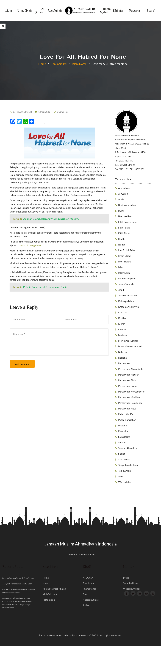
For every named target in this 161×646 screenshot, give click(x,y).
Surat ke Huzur (131, 583)
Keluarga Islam (126, 301)
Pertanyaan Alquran (128, 374)
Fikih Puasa (124, 227)
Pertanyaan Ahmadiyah (130, 369)
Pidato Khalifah (126, 414)
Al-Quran (40, 10)
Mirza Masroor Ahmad (130, 346)
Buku (121, 210)
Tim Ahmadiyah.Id (23, 112)
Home (42, 63)
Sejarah (122, 442)
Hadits (121, 238)
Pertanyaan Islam (127, 385)
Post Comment (22, 363)
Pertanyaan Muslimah (129, 397)
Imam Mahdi (105, 10)
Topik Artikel (59, 63)
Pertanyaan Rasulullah (130, 402)
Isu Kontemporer (127, 278)
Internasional (125, 261)
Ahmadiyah (24, 10)
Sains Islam (124, 436)
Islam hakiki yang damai (29, 245)
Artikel (86, 605)
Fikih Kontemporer (128, 222)
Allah (121, 199)
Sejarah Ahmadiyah (128, 448)
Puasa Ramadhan (127, 419)
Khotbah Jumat (91, 600)
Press (126, 578)
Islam (8, 10)
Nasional (122, 357)
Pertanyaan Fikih (127, 380)
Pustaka (134, 10)
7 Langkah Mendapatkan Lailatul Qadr (17, 584)
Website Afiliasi (131, 589)
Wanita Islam (125, 482)
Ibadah (121, 244)
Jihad (121, 289)
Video (121, 476)
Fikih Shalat (124, 233)
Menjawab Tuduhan (128, 340)
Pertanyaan (124, 363)
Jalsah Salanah (125, 284)
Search (151, 10)
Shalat (121, 453)
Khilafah (119, 10)
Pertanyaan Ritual (127, 408)
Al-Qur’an (88, 578)
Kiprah (121, 323)
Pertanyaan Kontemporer (131, 391)
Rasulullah (55, 10)
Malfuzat (123, 335)
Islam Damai (79, 63)
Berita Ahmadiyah (127, 205)
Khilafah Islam (50, 594)
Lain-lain (122, 329)
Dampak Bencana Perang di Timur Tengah (18, 578)
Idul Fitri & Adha (126, 250)
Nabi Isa (122, 352)
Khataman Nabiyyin (128, 306)
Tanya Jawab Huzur (128, 465)
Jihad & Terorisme (127, 295)
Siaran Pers (124, 459)
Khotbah (122, 318)
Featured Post (125, 216)
